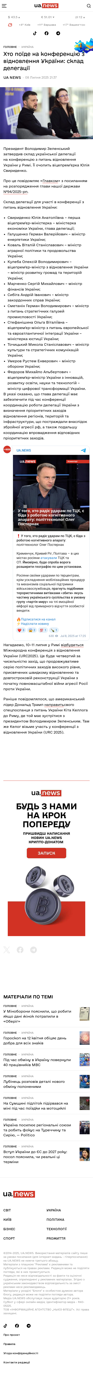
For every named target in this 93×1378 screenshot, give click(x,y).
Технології (56, 1229)
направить (54, 705)
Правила (9, 1343)
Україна (27, 46)
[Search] (88, 5)
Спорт (9, 1238)
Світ (7, 1210)
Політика (55, 1219)
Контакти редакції (16, 1362)
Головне (10, 46)
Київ (7, 1219)
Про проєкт (11, 1334)
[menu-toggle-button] (4, 5)
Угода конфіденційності (20, 1353)
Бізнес (9, 1229)
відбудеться (72, 645)
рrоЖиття (56, 1238)
